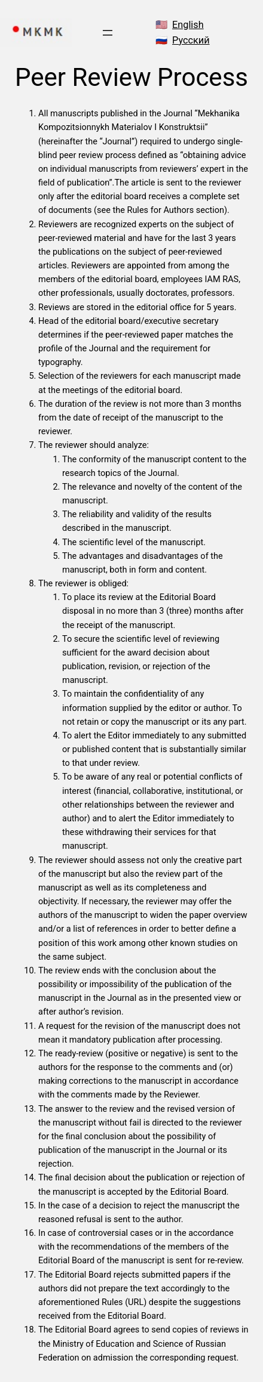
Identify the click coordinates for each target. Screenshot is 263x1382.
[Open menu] (107, 33)
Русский (191, 40)
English (188, 24)
